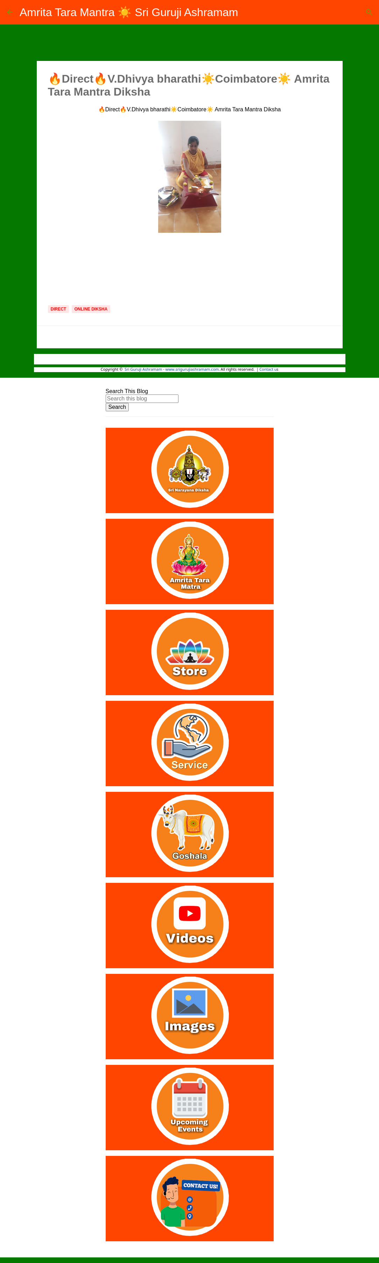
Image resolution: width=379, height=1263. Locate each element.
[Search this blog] (142, 399)
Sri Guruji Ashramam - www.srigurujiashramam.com (172, 369)
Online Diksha (91, 309)
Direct (58, 309)
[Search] (369, 12)
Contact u (267, 369)
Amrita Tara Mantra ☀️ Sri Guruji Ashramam (129, 12)
